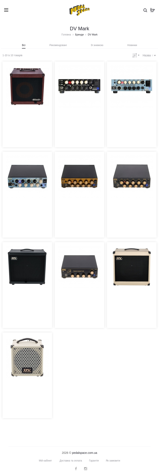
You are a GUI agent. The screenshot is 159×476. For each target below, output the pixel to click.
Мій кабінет (45, 460)
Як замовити (113, 460)
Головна (66, 34)
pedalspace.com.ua (84, 452)
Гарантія (94, 460)
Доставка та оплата (70, 460)
